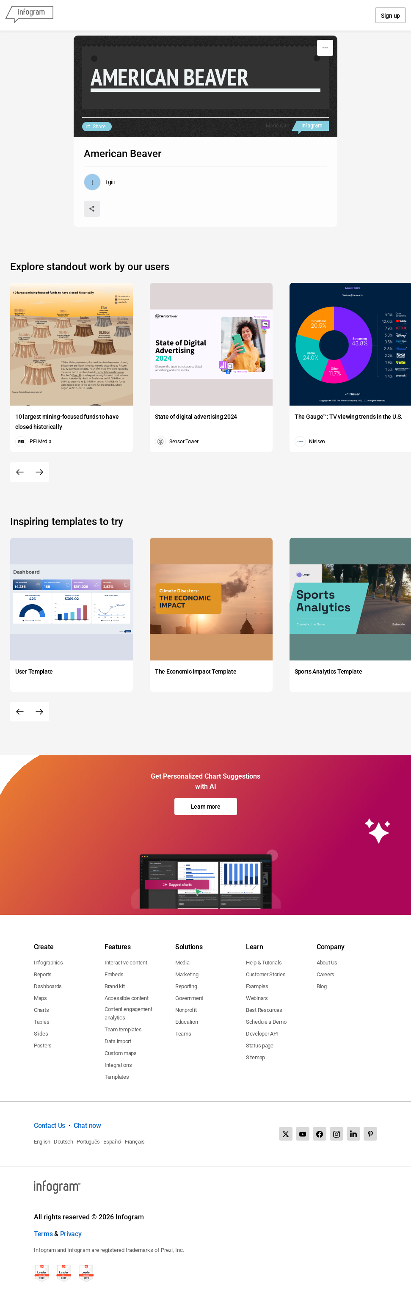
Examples (257, 986)
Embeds (114, 974)
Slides (41, 1033)
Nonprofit (185, 1010)
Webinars (257, 998)
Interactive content (126, 962)
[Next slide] (39, 472)
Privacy (71, 1234)
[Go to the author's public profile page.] (99, 182)
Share (99, 127)
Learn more (206, 806)
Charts (41, 1010)
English (42, 1141)
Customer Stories (265, 974)
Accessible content (127, 998)
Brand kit (114, 986)
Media (182, 962)
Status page (259, 1045)
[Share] (92, 209)
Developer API (262, 1033)
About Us (327, 962)
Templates (117, 1077)
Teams (183, 1033)
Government (189, 998)
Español (112, 1141)
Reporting (186, 986)
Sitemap (255, 1057)
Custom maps (121, 1053)
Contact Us (49, 1126)
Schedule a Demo (266, 1022)
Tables (41, 1022)
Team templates (123, 1029)
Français (135, 1141)
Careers (325, 974)
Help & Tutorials (263, 962)
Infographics (48, 962)
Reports (43, 974)
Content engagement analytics (128, 1013)
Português (88, 1141)
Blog (322, 986)
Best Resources (264, 1010)
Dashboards (48, 986)
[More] (325, 48)
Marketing (186, 974)
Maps (40, 998)
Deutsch (63, 1141)
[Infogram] (29, 15)
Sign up (390, 15)
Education (186, 1022)
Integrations (118, 1065)
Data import (118, 1041)
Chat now (87, 1126)
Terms (43, 1234)
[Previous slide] (20, 472)
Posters (43, 1045)
